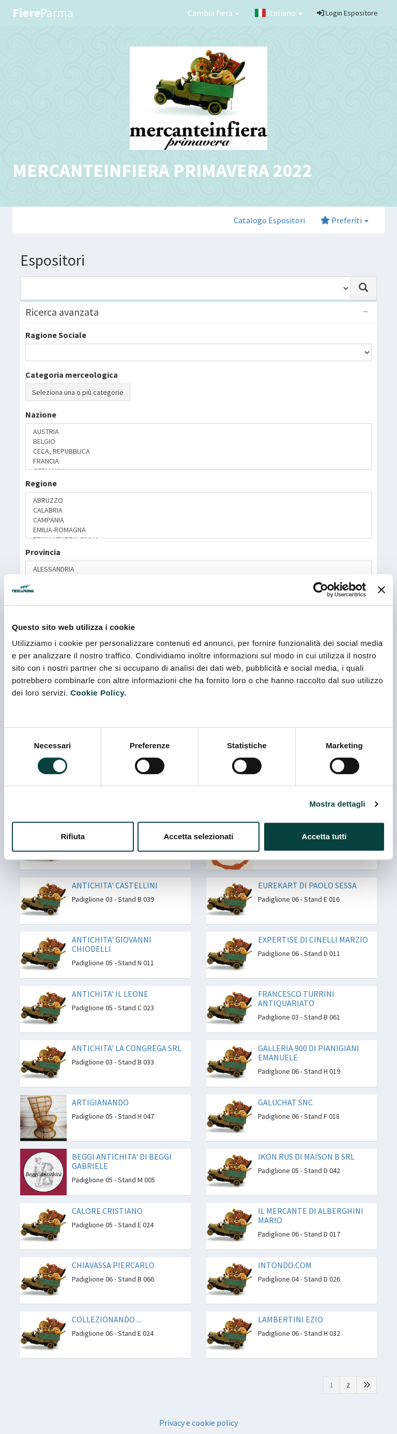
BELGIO (198, 441)
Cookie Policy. (98, 692)
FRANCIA (198, 461)
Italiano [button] (278, 13)
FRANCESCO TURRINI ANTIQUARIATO (296, 998)
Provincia (42, 552)
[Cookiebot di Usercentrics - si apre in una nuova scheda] (321, 589)
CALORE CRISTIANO (107, 1211)
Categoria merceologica (71, 374)
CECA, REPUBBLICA (198, 451)
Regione (41, 483)
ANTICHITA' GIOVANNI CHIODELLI (111, 944)
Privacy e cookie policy (198, 1422)
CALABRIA (198, 510)
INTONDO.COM (285, 1265)
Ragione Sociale (55, 335)
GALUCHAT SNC (285, 1102)
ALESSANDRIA (198, 569)
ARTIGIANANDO (100, 1102)
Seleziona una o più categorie (78, 392)
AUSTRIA (198, 432)
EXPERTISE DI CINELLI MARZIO (313, 939)
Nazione (40, 414)
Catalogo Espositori (269, 220)
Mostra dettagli (337, 803)
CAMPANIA (198, 520)
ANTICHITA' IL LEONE (110, 994)
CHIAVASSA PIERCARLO (113, 1265)
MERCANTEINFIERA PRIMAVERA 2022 (162, 170)
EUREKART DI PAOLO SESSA (307, 885)
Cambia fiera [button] (213, 13)
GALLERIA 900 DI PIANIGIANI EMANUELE (308, 1052)
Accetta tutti (324, 836)
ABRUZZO (198, 500)
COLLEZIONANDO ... (106, 1319)
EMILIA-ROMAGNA (198, 530)
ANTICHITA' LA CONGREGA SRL (126, 1048)
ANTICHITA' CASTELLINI (115, 885)
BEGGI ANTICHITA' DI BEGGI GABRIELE (122, 1161)
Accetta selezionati (198, 836)
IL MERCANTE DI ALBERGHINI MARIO (310, 1215)
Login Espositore (347, 13)
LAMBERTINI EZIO (290, 1319)
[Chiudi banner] (381, 589)
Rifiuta (72, 836)
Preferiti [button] (344, 220)
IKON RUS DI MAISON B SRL (306, 1156)
